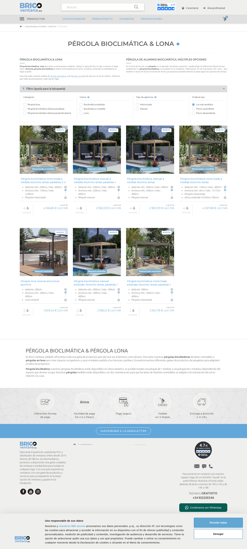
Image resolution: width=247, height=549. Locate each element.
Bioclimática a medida (94, 109)
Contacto (81, 472)
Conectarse (190, 8)
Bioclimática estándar (94, 104)
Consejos (126, 18)
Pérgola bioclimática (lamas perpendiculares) (49, 113)
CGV (133, 458)
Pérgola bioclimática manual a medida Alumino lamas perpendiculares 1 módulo (145, 180)
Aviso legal (137, 445)
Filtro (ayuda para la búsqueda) (43, 88)
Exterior (52, 26)
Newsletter (82, 478)
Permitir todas (218, 496)
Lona (86, 113)
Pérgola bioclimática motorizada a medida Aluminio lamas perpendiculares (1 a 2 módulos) (201, 180)
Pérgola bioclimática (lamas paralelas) (46, 109)
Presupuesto (102, 18)
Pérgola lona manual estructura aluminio (40, 283)
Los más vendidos (204, 104)
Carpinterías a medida (35, 26)
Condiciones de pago (88, 451)
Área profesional (214, 8)
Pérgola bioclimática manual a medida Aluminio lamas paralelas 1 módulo (95, 180)
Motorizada (146, 104)
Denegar (218, 507)
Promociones (151, 18)
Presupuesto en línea (142, 472)
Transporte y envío (87, 458)
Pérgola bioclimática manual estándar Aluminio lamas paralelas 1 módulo (96, 283)
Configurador (73, 18)
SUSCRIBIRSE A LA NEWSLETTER (123, 431)
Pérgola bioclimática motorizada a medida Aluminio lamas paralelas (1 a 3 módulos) (43, 180)
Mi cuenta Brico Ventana (90, 465)
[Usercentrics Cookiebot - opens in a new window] (22, 542)
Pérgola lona (34, 104)
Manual (143, 109)
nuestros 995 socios (72, 499)
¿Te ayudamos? (83, 485)
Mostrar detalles (186, 542)
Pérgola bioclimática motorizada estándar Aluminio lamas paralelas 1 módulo (149, 283)
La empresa (82, 444)
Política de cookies (141, 454)
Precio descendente (205, 113)
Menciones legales (141, 463)
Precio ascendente (205, 109)
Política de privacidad (142, 449)
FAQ (133, 467)
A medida (136, 476)
